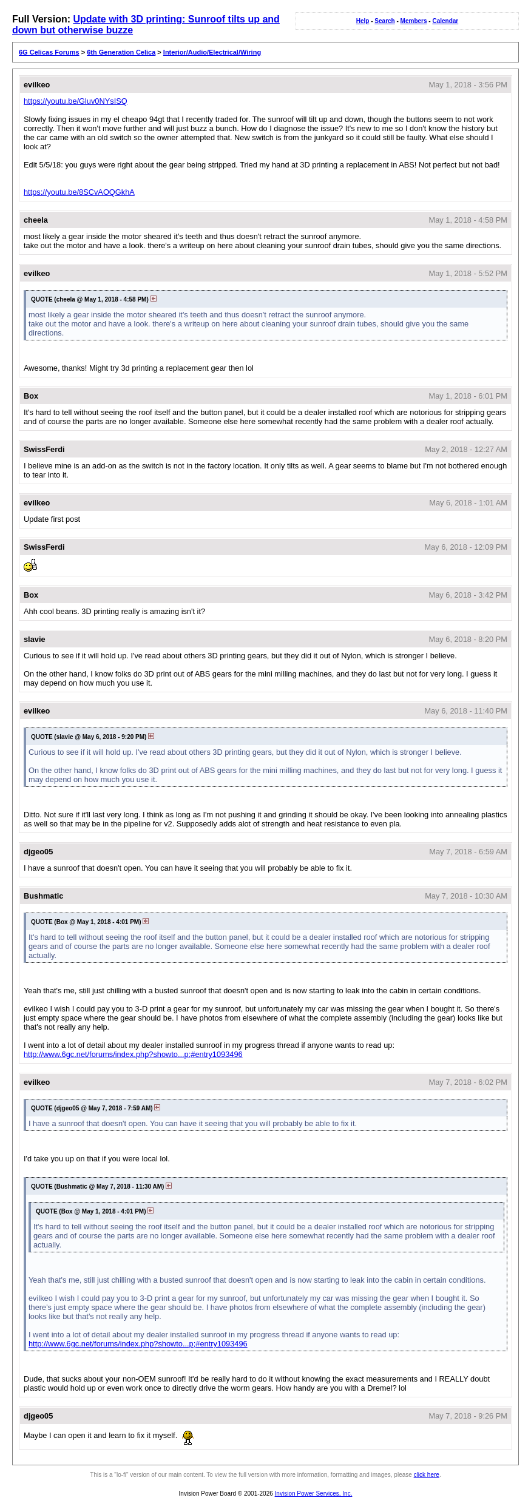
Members (414, 21)
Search (384, 21)
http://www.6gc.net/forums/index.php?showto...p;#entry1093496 (133, 1054)
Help (363, 21)
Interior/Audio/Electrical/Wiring (212, 52)
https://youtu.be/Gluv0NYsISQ (75, 101)
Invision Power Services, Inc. (314, 1493)
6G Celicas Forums (49, 52)
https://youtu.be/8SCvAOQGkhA (79, 192)
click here (426, 1474)
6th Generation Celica (121, 52)
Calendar (445, 21)
